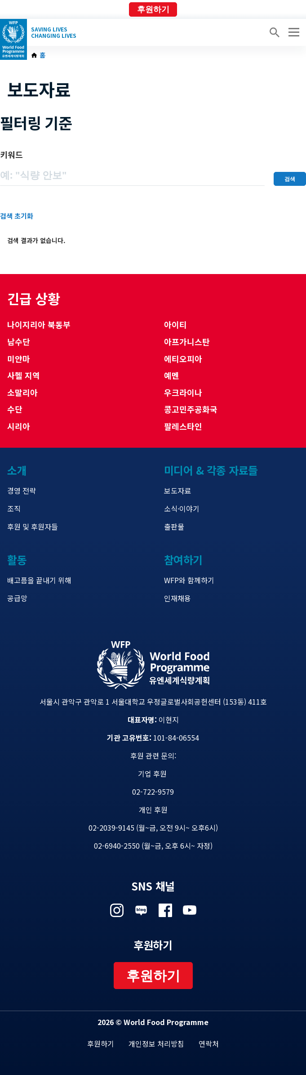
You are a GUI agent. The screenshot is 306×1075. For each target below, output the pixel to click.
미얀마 (18, 358)
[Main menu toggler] (292, 32)
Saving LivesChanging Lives (53, 32)
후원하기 (153, 9)
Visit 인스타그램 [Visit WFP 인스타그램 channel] (117, 910)
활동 (17, 559)
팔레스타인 (183, 426)
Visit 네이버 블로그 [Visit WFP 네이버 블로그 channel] (141, 910)
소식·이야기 (182, 508)
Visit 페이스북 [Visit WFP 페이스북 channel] (165, 910)
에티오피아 (183, 358)
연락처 (209, 1043)
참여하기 (183, 559)
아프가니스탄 (187, 341)
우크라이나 (183, 392)
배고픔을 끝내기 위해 (39, 580)
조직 (14, 508)
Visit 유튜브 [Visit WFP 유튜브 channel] (189, 910)
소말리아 (22, 392)
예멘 (171, 375)
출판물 (174, 526)
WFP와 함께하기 (189, 580)
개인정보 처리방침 (156, 1043)
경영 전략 (21, 490)
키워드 (11, 154)
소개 (17, 470)
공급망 (17, 598)
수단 (14, 409)
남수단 (18, 341)
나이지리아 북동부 (39, 324)
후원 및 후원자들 (32, 526)
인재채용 (177, 598)
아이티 (175, 324)
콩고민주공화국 (190, 409)
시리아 (18, 426)
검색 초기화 (16, 215)
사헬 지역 (23, 375)
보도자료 (177, 490)
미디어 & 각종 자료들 (211, 470)
